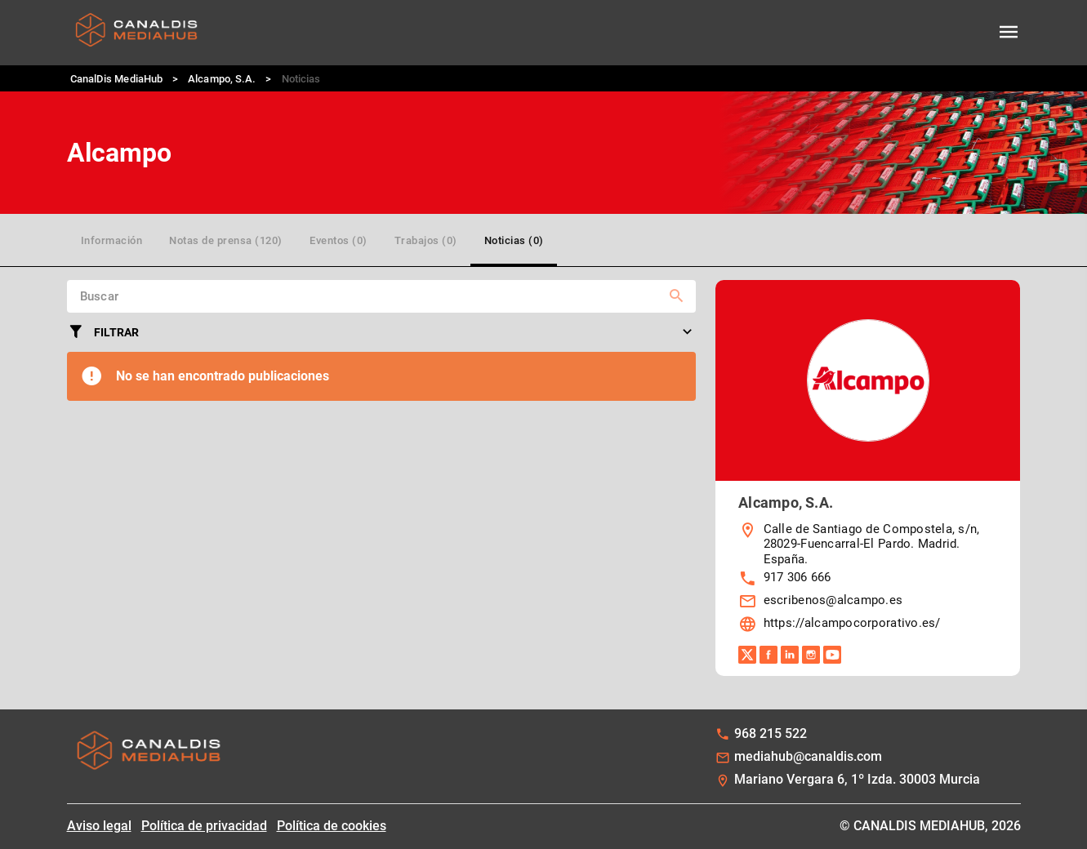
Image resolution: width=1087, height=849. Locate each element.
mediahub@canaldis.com (808, 756)
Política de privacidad (204, 825)
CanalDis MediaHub (116, 79)
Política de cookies (331, 825)
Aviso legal (99, 825)
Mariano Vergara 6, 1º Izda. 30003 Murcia (857, 779)
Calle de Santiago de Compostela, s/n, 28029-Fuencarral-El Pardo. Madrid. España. (872, 544)
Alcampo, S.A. (222, 79)
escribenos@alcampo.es (833, 600)
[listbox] (867, 579)
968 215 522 (770, 733)
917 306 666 (797, 577)
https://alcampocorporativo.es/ (852, 623)
